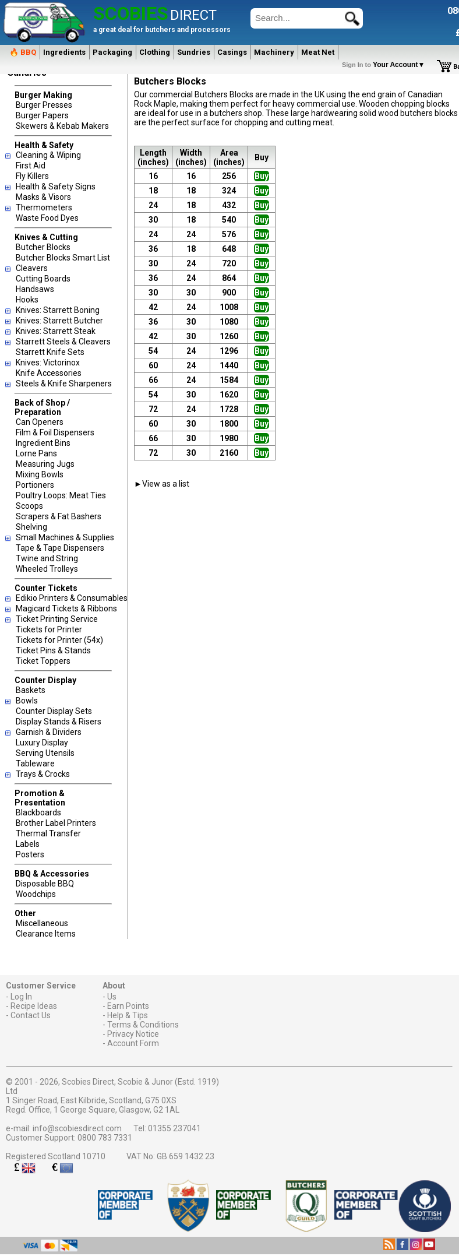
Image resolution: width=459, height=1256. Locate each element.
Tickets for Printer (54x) (59, 640)
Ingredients (64, 52)
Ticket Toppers (43, 661)
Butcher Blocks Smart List (63, 257)
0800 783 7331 (104, 1137)
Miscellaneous (42, 923)
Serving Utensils (45, 753)
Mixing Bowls (39, 474)
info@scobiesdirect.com (77, 1128)
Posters (30, 854)
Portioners (35, 485)
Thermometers (44, 207)
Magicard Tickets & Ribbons (66, 608)
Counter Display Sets (54, 711)
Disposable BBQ (45, 883)
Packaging (112, 52)
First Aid (30, 165)
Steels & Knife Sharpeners (64, 383)
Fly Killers (32, 176)
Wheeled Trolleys (47, 569)
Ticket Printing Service (57, 619)
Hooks (27, 299)
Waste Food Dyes (47, 218)
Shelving (31, 527)
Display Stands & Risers (58, 721)
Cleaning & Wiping (48, 155)
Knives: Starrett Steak (56, 331)
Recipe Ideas (33, 1006)
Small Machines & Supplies (65, 537)
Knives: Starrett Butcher (59, 320)
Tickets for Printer (49, 629)
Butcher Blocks (43, 247)
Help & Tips (127, 1015)
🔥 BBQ (22, 52)
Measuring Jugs (45, 464)
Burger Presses (44, 105)
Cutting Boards (43, 278)
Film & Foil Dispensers (55, 432)
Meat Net (317, 52)
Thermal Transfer (48, 833)
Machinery (274, 52)
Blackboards (38, 812)
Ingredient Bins (43, 443)
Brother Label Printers (56, 823)
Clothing (154, 52)
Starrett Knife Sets (50, 352)
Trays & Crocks (43, 774)
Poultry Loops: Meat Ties (61, 495)
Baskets (30, 690)
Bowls (27, 700)
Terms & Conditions (143, 1024)
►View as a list (161, 483)
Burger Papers (42, 115)
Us (111, 996)
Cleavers (32, 268)
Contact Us (30, 1015)
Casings (232, 52)
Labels (28, 844)
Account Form (133, 1043)
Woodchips (36, 894)
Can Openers (39, 422)
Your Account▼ (385, 65)
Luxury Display (42, 742)
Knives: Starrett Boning (58, 310)
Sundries (193, 52)
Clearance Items (46, 933)
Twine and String (47, 558)
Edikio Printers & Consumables (72, 598)
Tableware (35, 763)
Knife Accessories (49, 373)
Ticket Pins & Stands (53, 650)
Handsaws (35, 289)
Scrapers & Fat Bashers (58, 516)
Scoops (29, 506)
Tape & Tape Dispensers (60, 548)
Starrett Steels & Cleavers (63, 341)
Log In (21, 996)
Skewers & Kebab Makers (62, 126)
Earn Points (128, 1006)
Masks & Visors (43, 197)
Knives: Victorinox (48, 362)
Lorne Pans (36, 453)
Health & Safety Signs (56, 186)
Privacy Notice (133, 1034)
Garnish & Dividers (49, 732)
